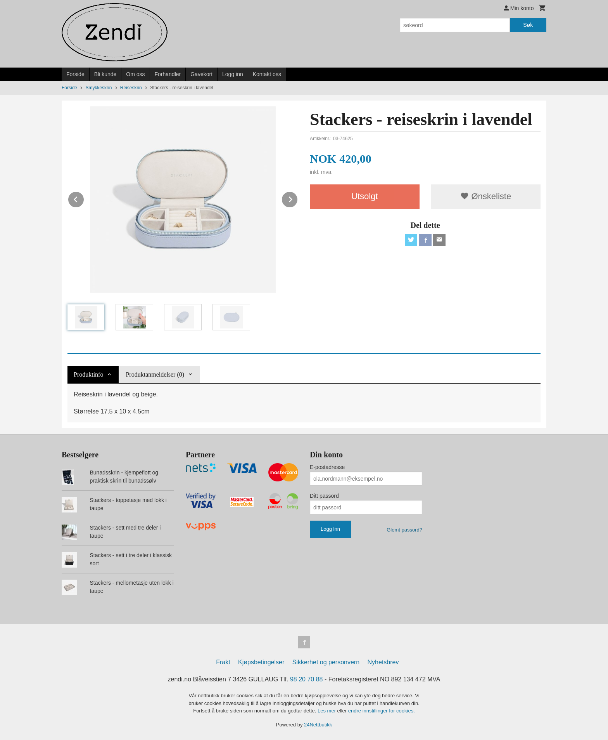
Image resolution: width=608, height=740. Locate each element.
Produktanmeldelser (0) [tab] (155, 374)
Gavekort (201, 74)
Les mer (327, 711)
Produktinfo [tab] (88, 374)
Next (297, 198)
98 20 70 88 (306, 679)
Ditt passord (324, 496)
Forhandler (168, 74)
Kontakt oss (267, 74)
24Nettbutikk (318, 725)
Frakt (223, 662)
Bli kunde (105, 74)
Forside (75, 74)
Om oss (135, 74)
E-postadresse (327, 467)
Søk (528, 25)
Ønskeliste (485, 196)
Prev (84, 198)
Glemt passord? (404, 530)
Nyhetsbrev (383, 662)
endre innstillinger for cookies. (381, 711)
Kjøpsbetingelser (261, 662)
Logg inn (232, 74)
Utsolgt (364, 196)
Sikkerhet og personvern (325, 662)
